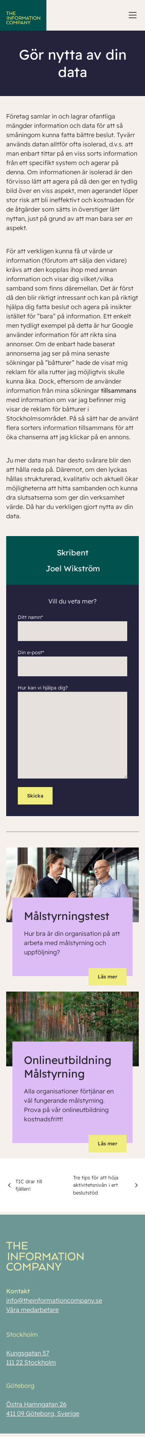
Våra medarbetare (32, 1312)
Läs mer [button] (107, 976)
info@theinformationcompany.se (54, 1302)
